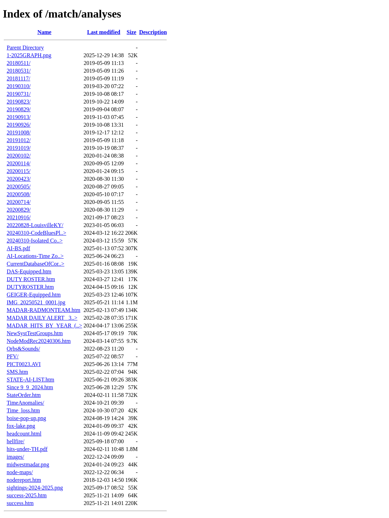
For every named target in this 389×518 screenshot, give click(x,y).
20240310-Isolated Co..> (35, 241)
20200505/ (18, 187)
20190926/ (18, 125)
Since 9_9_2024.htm (30, 387)
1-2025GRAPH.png (29, 55)
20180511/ (18, 63)
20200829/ (18, 210)
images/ (15, 457)
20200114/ (18, 163)
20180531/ (18, 71)
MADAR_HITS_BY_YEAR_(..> (44, 325)
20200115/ (18, 171)
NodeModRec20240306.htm (39, 341)
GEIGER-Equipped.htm (34, 295)
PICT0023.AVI (24, 364)
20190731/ (18, 94)
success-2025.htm (27, 495)
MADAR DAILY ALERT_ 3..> (42, 318)
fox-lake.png (21, 426)
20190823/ (18, 102)
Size (131, 32)
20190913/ (18, 117)
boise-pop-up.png (26, 418)
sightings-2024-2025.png (35, 488)
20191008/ (18, 132)
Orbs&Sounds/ (23, 349)
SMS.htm (17, 372)
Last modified (103, 32)
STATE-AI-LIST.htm (30, 380)
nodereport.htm (24, 480)
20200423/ (18, 179)
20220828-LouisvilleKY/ (35, 225)
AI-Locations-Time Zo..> (35, 256)
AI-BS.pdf (18, 248)
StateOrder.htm (24, 395)
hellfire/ (16, 441)
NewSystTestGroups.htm (35, 333)
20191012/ (18, 140)
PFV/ (13, 356)
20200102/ (18, 156)
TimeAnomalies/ (25, 403)
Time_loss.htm (23, 410)
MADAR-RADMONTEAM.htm (43, 310)
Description (153, 32)
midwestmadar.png (28, 464)
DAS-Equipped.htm (29, 271)
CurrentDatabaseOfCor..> (35, 264)
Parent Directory (25, 48)
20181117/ (18, 78)
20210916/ (18, 217)
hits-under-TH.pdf (27, 449)
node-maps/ (20, 472)
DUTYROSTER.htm (30, 287)
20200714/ (18, 202)
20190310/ (18, 86)
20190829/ (18, 109)
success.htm (20, 503)
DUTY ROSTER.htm (31, 279)
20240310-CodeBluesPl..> (36, 233)
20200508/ (18, 194)
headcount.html (24, 434)
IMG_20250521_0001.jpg (36, 302)
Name (44, 32)
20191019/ (18, 148)
